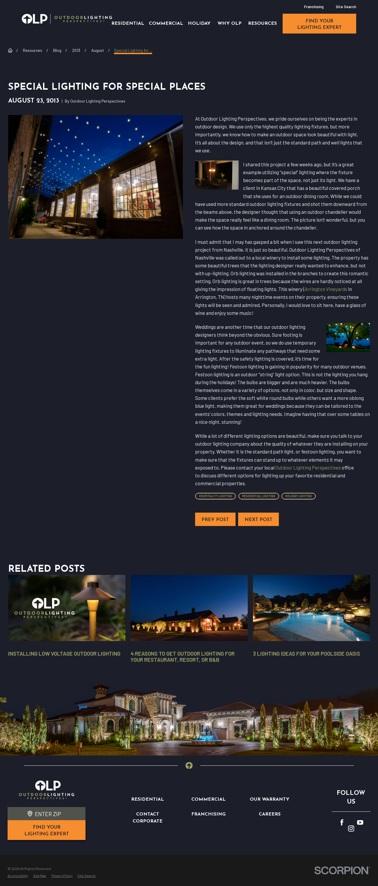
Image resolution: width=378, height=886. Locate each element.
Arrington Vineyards (325, 289)
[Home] (67, 19)
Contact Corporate (148, 818)
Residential (147, 799)
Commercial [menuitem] (166, 23)
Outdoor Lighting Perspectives (308, 467)
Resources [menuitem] (262, 23)
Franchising (314, 6)
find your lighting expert (319, 24)
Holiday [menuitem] (199, 23)
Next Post (258, 520)
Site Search (346, 6)
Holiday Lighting (298, 496)
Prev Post (215, 520)
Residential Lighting (258, 496)
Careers (270, 814)
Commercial (208, 799)
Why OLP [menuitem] (229, 23)
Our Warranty (269, 799)
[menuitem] (18, 875)
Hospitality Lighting (215, 496)
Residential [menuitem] (127, 23)
